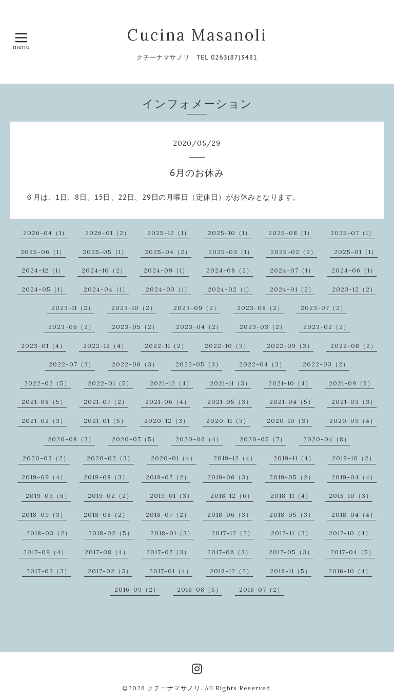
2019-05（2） (291, 477)
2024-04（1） (106, 289)
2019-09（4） (44, 477)
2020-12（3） (166, 420)
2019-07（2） (168, 477)
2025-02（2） (293, 252)
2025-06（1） (43, 252)
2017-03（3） (48, 571)
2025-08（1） (290, 233)
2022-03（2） (326, 364)
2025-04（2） (168, 252)
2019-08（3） (106, 477)
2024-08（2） (229, 270)
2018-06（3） (229, 514)
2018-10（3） (350, 495)
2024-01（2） (292, 289)
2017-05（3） (291, 552)
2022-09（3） (290, 346)
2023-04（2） (199, 327)
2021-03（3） (354, 401)
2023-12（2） (354, 289)
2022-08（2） (353, 346)
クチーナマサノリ (174, 688)
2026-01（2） (107, 233)
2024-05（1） (44, 289)
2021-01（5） (105, 420)
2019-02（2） (110, 495)
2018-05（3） (291, 514)
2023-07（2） (324, 308)
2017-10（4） (350, 533)
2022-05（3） (198, 364)
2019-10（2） (354, 458)
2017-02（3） (110, 571)
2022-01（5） (110, 383)
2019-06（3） (229, 477)
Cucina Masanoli (197, 35)
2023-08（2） (260, 308)
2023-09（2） (196, 308)
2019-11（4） (294, 458)
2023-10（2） (133, 308)
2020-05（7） (263, 439)
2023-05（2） (135, 327)
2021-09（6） (351, 383)
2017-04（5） (352, 552)
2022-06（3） (135, 364)
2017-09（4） (45, 552)
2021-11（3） (230, 383)
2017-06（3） (229, 552)
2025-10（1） (229, 233)
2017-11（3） (291, 533)
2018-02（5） (110, 533)
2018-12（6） (231, 495)
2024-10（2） (104, 270)
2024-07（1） (292, 270)
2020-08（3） (71, 439)
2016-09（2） (137, 589)
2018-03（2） (48, 533)
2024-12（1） (43, 270)
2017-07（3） (168, 552)
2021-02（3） (44, 420)
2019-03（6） (48, 495)
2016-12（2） (231, 571)
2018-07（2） (168, 514)
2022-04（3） (262, 364)
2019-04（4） (354, 477)
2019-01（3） (171, 495)
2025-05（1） (105, 252)
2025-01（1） (356, 252)
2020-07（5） (135, 439)
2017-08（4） (107, 552)
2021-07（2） (106, 401)
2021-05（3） (229, 401)
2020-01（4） (173, 458)
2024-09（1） (166, 270)
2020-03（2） (46, 458)
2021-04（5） (291, 401)
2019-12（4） (235, 458)
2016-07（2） (261, 589)
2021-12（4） (171, 383)
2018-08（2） (106, 514)
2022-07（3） (72, 364)
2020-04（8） (326, 439)
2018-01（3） (172, 533)
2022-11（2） (166, 346)
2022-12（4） (105, 346)
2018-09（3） (44, 514)
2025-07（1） (352, 233)
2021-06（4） (167, 401)
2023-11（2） (72, 308)
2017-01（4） (170, 571)
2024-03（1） (168, 289)
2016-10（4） (350, 571)
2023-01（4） (43, 346)
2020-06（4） (199, 439)
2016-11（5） (290, 571)
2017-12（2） (232, 533)
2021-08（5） (44, 401)
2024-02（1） (230, 289)
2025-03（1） (230, 252)
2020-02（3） (110, 458)
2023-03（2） (263, 327)
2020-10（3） (289, 420)
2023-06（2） (71, 327)
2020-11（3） (228, 420)
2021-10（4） (290, 383)
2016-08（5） (199, 589)
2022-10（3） (227, 346)
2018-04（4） (354, 514)
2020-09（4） (353, 420)
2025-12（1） (168, 233)
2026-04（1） (45, 233)
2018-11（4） (291, 495)
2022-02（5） (47, 383)
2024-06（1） (354, 270)
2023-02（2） (326, 327)
